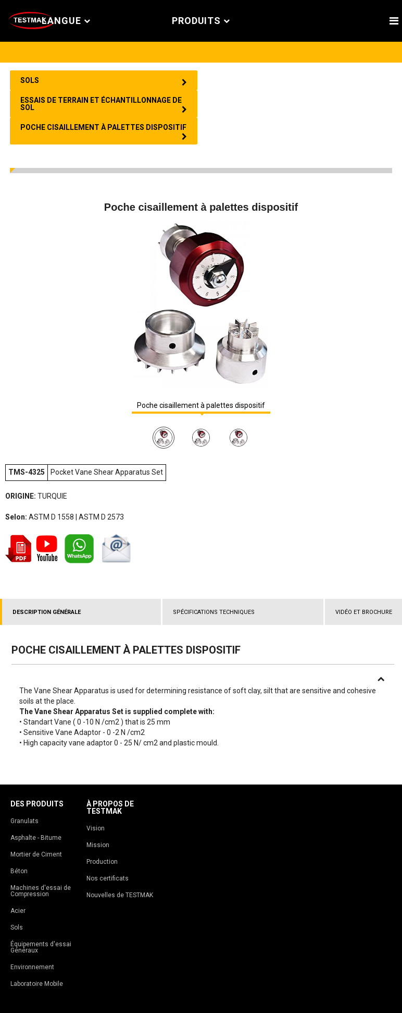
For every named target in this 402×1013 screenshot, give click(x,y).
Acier (18, 911)
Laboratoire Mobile (36, 984)
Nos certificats (107, 878)
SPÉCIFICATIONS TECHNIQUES (214, 612)
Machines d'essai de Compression (40, 891)
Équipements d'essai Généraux (40, 947)
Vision (95, 828)
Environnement (32, 967)
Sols (16, 927)
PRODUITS (201, 21)
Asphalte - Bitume (35, 838)
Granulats (24, 821)
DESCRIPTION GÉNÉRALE (46, 612)
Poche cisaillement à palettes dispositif (201, 405)
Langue (66, 21)
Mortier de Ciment (36, 854)
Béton (19, 871)
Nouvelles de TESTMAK (119, 895)
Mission (97, 845)
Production (102, 862)
